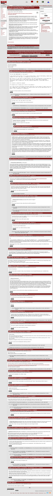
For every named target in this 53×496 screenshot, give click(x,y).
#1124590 (38, 238)
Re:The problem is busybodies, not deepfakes (23, 440)
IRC (1, 30)
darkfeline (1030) (15, 216)
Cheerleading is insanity (18, 135)
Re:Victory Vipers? (18, 276)
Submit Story (3, 15)
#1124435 (34, 120)
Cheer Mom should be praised (19, 351)
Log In (2, 18)
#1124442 (32, 460)
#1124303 (29, 334)
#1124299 (30, 441)
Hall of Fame (3, 14)
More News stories (44, 30)
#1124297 (28, 178)
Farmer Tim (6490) (17, 120)
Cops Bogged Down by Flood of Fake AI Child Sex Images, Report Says (21, 46)
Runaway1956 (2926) (13, 269)
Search (2, 12)
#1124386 (32, 325)
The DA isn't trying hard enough (19, 398)
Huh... (10, 484)
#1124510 (26, 388)
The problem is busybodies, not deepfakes (22, 429)
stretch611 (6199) (12, 334)
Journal (32, 72)
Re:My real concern (17, 333)
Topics (2, 10)
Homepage (36, 216)
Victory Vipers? (16, 267)
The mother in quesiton (17, 362)
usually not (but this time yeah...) (20, 174)
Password (42, 11)
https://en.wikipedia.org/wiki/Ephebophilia (39, 180)
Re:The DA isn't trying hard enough (17, 404)
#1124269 (29, 62)
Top (25, 53)
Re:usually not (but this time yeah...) (22, 177)
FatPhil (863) (13, 238)
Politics (2, 26)
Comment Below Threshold (18, 195)
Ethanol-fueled (33, 69)
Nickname (42, 8)
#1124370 (33, 113)
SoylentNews (4, 3)
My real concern (15, 259)
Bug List (2, 33)
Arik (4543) (12, 72)
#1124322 (30, 297)
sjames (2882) (14, 297)
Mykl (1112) (12, 178)
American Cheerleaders (17, 61)
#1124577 (32, 413)
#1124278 (31, 269)
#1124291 (26, 399)
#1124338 (30, 100)
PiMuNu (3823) (14, 304)
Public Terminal (43, 13)
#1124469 (29, 485)
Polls (1, 13)
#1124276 (29, 260)
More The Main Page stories (45, 31)
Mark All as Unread (33, 56)
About (2, 8)
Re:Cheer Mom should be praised (17, 357)
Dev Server (3, 34)
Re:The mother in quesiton (15, 370)
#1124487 (31, 314)
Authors (2, 11)
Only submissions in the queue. (45, 5)
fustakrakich (31, 404)
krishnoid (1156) (14, 314)
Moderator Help (10, 491)
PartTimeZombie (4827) (18, 129)
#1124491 (29, 381)
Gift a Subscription (46, 20)
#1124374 (30, 374)
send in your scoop (35, 5)
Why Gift (46, 21)
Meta (2, 25)
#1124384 (32, 186)
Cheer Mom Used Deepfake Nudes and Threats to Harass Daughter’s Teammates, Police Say (21, 8)
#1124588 (32, 216)
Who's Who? (3, 32)
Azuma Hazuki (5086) (15, 186)
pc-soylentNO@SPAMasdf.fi (19, 238)
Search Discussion (37, 53)
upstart (42, 25)
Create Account (3, 17)
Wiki (1, 31)
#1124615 (36, 129)
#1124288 (28, 363)
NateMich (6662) (11, 363)
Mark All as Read (25, 56)
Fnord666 (12, 9)
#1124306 (28, 72)
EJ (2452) (11, 388)
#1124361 (30, 304)
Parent (13, 105)
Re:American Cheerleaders (18, 69)
